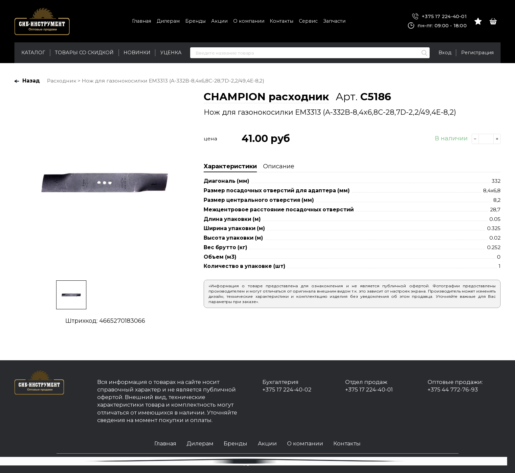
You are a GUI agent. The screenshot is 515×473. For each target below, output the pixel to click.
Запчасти (334, 21)
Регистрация (477, 53)
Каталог (33, 53)
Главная (141, 21)
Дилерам (168, 21)
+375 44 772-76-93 (453, 389)
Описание (278, 166)
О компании (248, 21)
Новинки (136, 53)
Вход (444, 53)
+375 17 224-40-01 (439, 16)
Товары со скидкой (84, 53)
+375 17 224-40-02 (286, 389)
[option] (105, 182)
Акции (219, 21)
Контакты (281, 21)
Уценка (171, 53)
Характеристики (230, 166)
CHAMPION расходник (266, 96)
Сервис (308, 21)
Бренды (195, 21)
